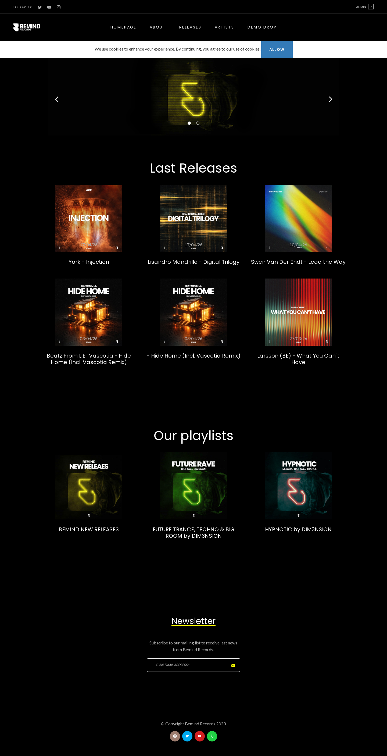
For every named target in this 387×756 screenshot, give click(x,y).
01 (189, 123)
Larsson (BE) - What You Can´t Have (298, 359)
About (158, 27)
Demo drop (262, 27)
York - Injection (89, 262)
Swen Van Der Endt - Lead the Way (298, 262)
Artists (225, 27)
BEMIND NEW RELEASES (89, 529)
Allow (277, 49)
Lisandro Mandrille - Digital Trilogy (193, 262)
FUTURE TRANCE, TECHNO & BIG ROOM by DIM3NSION (194, 533)
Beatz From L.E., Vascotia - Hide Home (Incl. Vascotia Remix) (89, 359)
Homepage (123, 27)
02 (197, 123)
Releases (190, 27)
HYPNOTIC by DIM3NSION (298, 529)
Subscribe (233, 665)
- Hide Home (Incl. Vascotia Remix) (194, 355)
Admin (365, 7)
